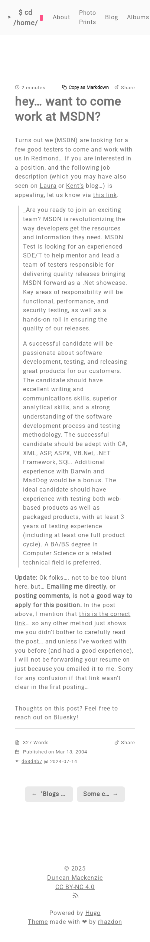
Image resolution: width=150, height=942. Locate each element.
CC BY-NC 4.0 (75, 887)
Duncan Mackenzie (75, 877)
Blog (111, 17)
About (61, 17)
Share (124, 87)
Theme (38, 921)
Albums (138, 17)
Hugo (93, 912)
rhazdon (110, 921)
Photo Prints (88, 17)
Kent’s (75, 185)
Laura (48, 185)
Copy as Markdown (85, 87)
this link (105, 195)
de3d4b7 (32, 761)
